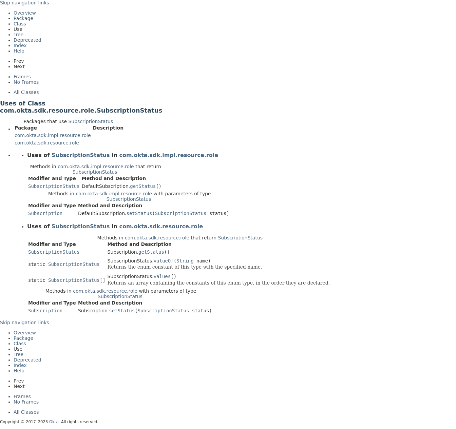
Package (23, 18)
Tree (18, 34)
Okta (54, 422)
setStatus (139, 213)
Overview (25, 13)
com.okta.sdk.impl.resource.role (53, 135)
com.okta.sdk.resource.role (47, 142)
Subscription (45, 213)
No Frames (26, 82)
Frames (22, 76)
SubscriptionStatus (90, 121)
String (185, 261)
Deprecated (27, 40)
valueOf (164, 261)
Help (19, 51)
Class (20, 23)
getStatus (143, 186)
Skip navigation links (24, 2)
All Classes (26, 92)
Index (20, 45)
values (162, 276)
